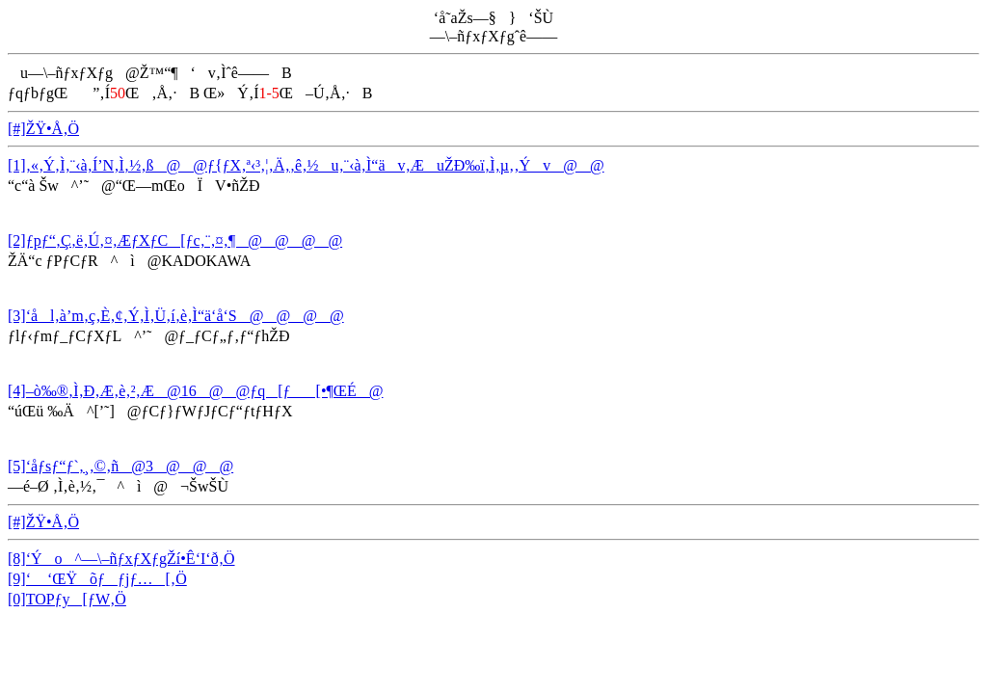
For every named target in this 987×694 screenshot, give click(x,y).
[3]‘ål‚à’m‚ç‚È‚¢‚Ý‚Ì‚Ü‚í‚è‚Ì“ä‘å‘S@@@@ (176, 315)
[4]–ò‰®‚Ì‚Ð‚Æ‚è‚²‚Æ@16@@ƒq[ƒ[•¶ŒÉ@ (195, 391)
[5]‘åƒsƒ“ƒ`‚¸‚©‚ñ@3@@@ (120, 466)
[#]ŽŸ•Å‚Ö (43, 128)
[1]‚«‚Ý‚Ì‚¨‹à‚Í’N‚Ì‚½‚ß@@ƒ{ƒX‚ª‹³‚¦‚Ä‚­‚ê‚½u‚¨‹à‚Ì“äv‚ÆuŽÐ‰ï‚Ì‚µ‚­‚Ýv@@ (306, 165)
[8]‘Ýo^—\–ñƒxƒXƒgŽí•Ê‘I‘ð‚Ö (121, 558)
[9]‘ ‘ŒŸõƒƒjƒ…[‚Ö (97, 579)
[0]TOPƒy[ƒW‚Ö (67, 599)
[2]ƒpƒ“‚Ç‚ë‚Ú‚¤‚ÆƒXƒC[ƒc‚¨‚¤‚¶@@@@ (175, 240)
